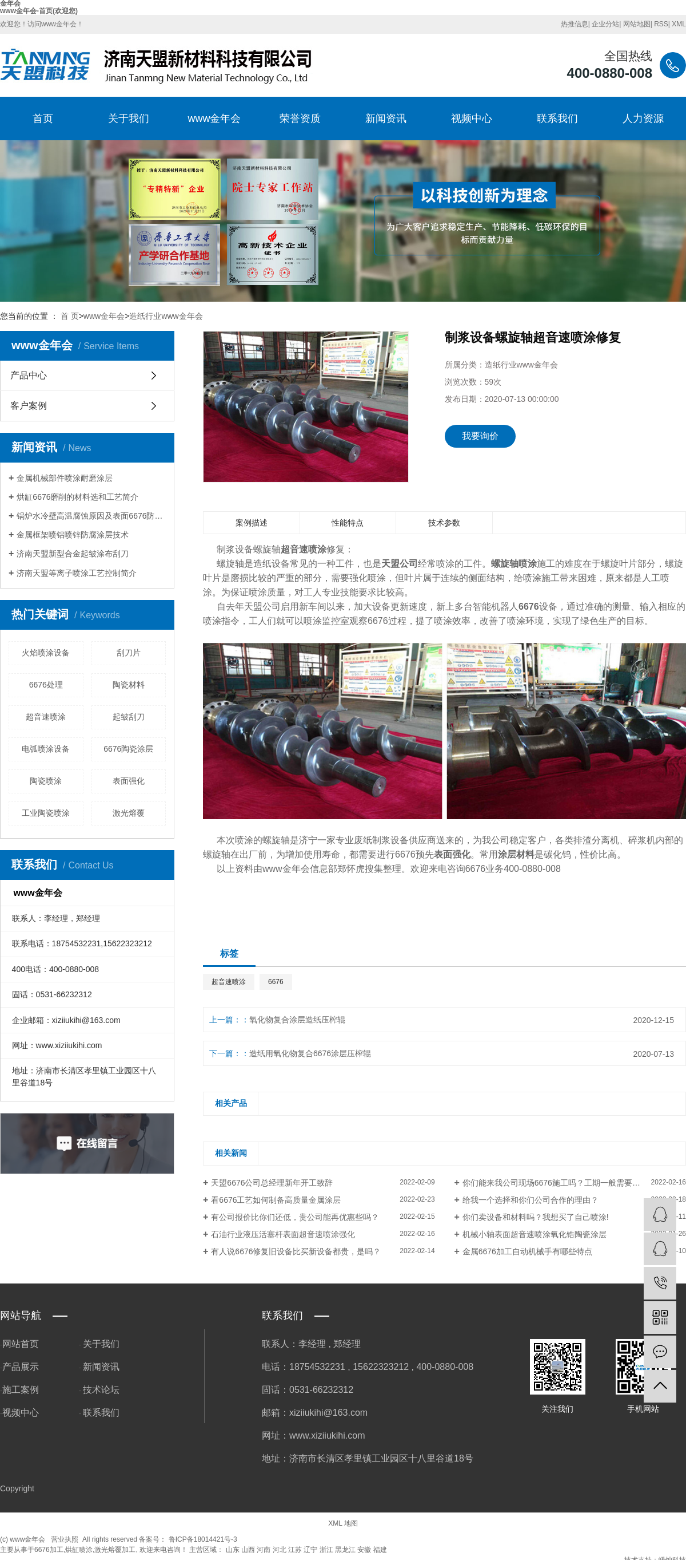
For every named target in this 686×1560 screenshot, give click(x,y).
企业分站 (605, 24)
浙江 (326, 1550)
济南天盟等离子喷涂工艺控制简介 (77, 573)
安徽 (364, 1550)
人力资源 (643, 118)
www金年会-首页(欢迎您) (39, 11)
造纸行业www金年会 (165, 316)
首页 (43, 118)
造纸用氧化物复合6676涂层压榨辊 (310, 1053)
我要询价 (480, 436)
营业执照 (64, 1539)
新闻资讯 (385, 118)
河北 (279, 1550)
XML (679, 24)
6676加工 (48, 1550)
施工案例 (20, 1390)
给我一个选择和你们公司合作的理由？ (530, 1199)
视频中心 (471, 118)
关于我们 (128, 118)
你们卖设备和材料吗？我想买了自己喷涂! (535, 1217)
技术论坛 (101, 1390)
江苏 (295, 1550)
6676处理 (46, 684)
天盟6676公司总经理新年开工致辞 (272, 1182)
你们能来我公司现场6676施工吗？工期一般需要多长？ (559, 1182)
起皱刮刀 (129, 716)
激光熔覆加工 (114, 1550)
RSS (661, 24)
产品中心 (28, 375)
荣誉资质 (300, 118)
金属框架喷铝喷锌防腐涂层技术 (73, 534)
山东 (233, 1550)
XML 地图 (343, 1523)
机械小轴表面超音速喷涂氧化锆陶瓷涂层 (534, 1234)
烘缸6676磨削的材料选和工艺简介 (77, 496)
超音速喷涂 (46, 716)
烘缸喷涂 (79, 1550)
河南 (263, 1550)
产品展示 (20, 1367)
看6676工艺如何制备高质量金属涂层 (276, 1199)
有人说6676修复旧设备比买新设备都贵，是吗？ (296, 1251)
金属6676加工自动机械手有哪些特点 (527, 1251)
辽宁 (310, 1550)
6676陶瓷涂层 (128, 748)
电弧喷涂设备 (46, 748)
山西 (248, 1550)
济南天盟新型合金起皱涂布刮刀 (73, 553)
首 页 (70, 316)
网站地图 (637, 24)
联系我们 (557, 118)
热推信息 (574, 24)
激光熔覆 (129, 812)
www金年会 (214, 118)
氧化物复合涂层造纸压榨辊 (297, 1019)
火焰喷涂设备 (46, 652)
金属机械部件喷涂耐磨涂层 (65, 478)
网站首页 (20, 1344)
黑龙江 (345, 1550)
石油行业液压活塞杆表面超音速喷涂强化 (283, 1234)
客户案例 (28, 405)
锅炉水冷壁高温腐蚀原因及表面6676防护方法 (91, 515)
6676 (276, 982)
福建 (380, 1550)
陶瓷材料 (129, 684)
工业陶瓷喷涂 (46, 812)
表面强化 (129, 780)
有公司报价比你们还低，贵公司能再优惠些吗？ (295, 1217)
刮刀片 (129, 652)
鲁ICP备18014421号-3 (203, 1539)
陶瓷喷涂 (46, 780)
